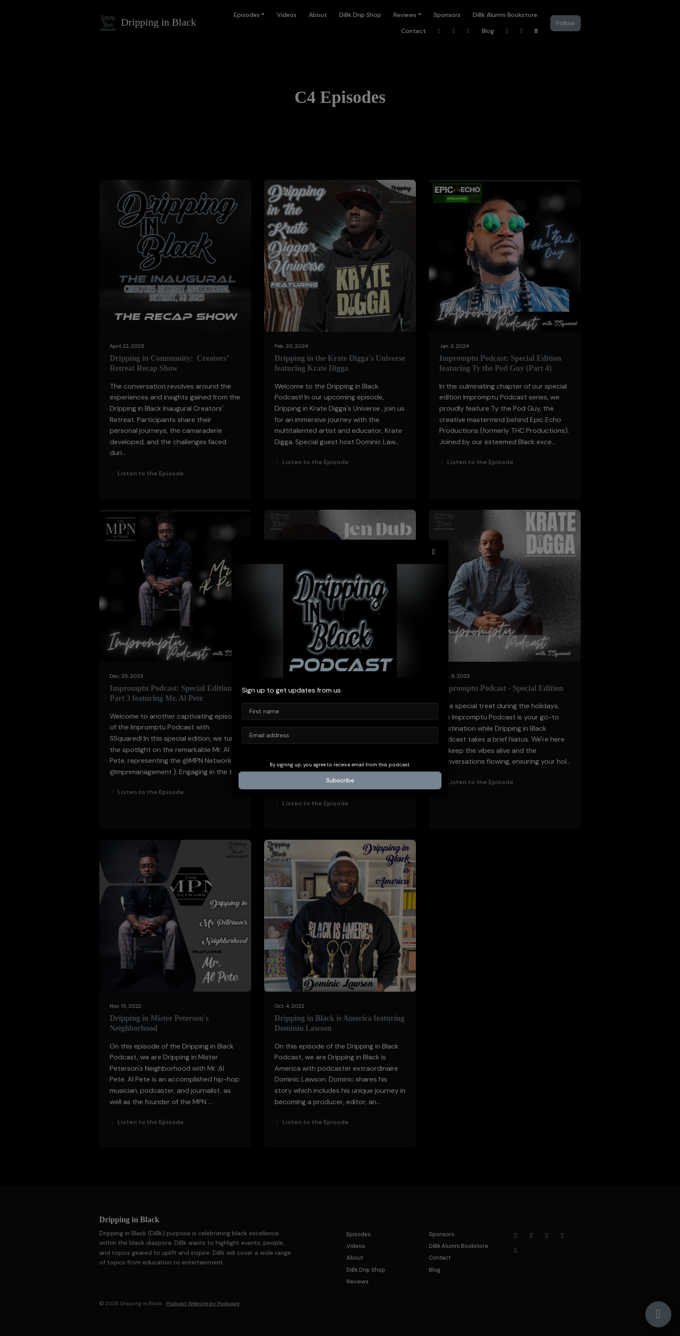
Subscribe (340, 780)
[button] (433, 552)
